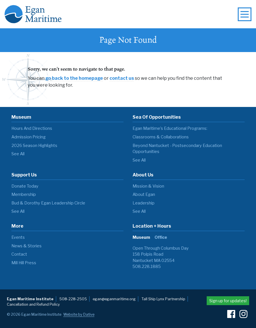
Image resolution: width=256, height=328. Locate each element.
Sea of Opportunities (157, 117)
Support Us (24, 175)
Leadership (144, 203)
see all (18, 153)
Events (18, 237)
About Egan (144, 194)
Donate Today (24, 186)
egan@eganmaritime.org (114, 299)
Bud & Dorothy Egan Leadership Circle (48, 203)
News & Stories (26, 246)
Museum (21, 117)
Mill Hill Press (23, 262)
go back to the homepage (74, 78)
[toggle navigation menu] (244, 14)
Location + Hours (152, 226)
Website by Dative (78, 314)
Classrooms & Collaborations (161, 137)
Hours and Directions (31, 128)
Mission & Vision (148, 186)
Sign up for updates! (228, 300)
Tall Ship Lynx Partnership (163, 299)
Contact (19, 254)
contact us (121, 78)
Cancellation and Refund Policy (33, 304)
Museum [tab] (141, 237)
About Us (143, 175)
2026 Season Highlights (34, 145)
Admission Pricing (28, 137)
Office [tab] (161, 237)
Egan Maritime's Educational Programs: (170, 128)
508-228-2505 (73, 299)
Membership (23, 194)
